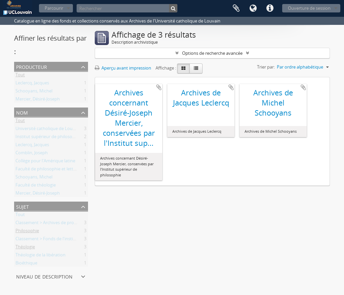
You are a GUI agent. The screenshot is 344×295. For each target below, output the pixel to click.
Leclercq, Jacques (32, 84)
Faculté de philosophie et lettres (47, 170)
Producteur (31, 66)
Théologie (25, 248)
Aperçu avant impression (123, 68)
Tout (20, 76)
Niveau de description (44, 276)
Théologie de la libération (40, 256)
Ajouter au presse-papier (159, 87)
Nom (22, 112)
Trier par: (266, 67)
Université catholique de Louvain (48, 130)
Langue (253, 8)
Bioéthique (26, 264)
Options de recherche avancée (212, 53)
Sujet (22, 206)
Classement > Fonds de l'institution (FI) (54, 240)
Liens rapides (269, 8)
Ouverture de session (309, 8)
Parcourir (54, 8)
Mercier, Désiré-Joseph (37, 100)
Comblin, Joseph (31, 154)
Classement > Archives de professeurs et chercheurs (67, 224)
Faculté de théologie (35, 186)
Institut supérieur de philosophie (48, 138)
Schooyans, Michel (33, 92)
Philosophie (27, 232)
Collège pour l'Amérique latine (45, 162)
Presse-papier (236, 8)
